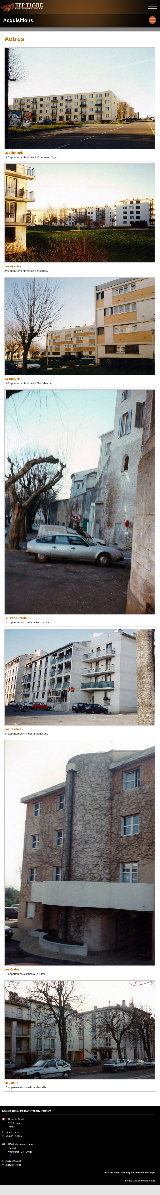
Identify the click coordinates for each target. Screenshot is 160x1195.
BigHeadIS (149, 1180)
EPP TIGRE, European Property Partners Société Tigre (22, 6)
